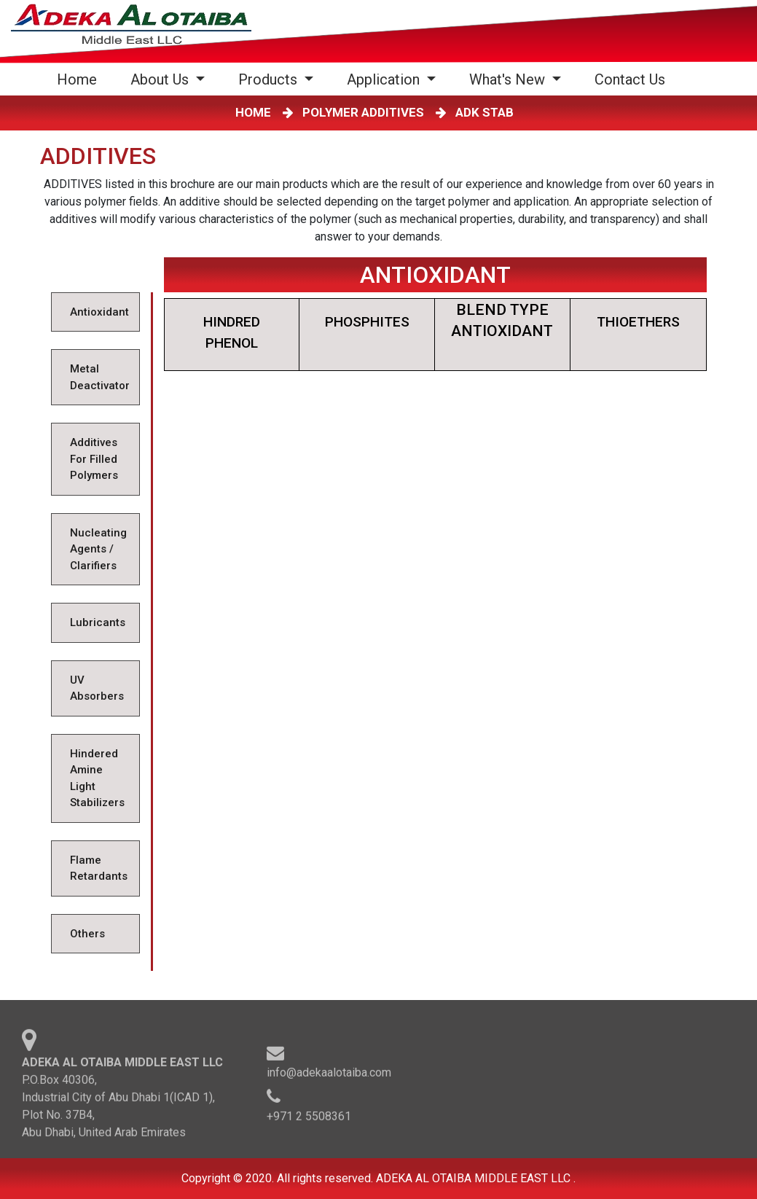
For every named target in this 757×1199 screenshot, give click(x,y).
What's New (509, 79)
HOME (256, 112)
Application (385, 79)
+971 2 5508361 (309, 1118)
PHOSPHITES (367, 321)
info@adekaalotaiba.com (329, 1075)
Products (269, 79)
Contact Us (630, 79)
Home (80, 79)
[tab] (95, 312)
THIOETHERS (638, 321)
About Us (161, 79)
